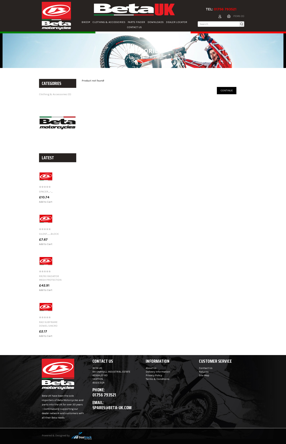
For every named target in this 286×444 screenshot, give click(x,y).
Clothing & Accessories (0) (55, 94)
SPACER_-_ (46, 191)
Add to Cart (45, 201)
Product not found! (152, 58)
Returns (204, 371)
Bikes (86, 22)
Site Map (204, 375)
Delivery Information (158, 371)
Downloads (156, 22)
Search (133, 58)
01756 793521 (225, 9)
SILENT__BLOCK (49, 233)
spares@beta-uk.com (112, 407)
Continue (227, 90)
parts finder (136, 22)
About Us (151, 368)
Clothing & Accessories (108, 22)
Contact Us (134, 27)
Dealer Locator (176, 22)
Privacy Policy (154, 375)
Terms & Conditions (157, 379)
